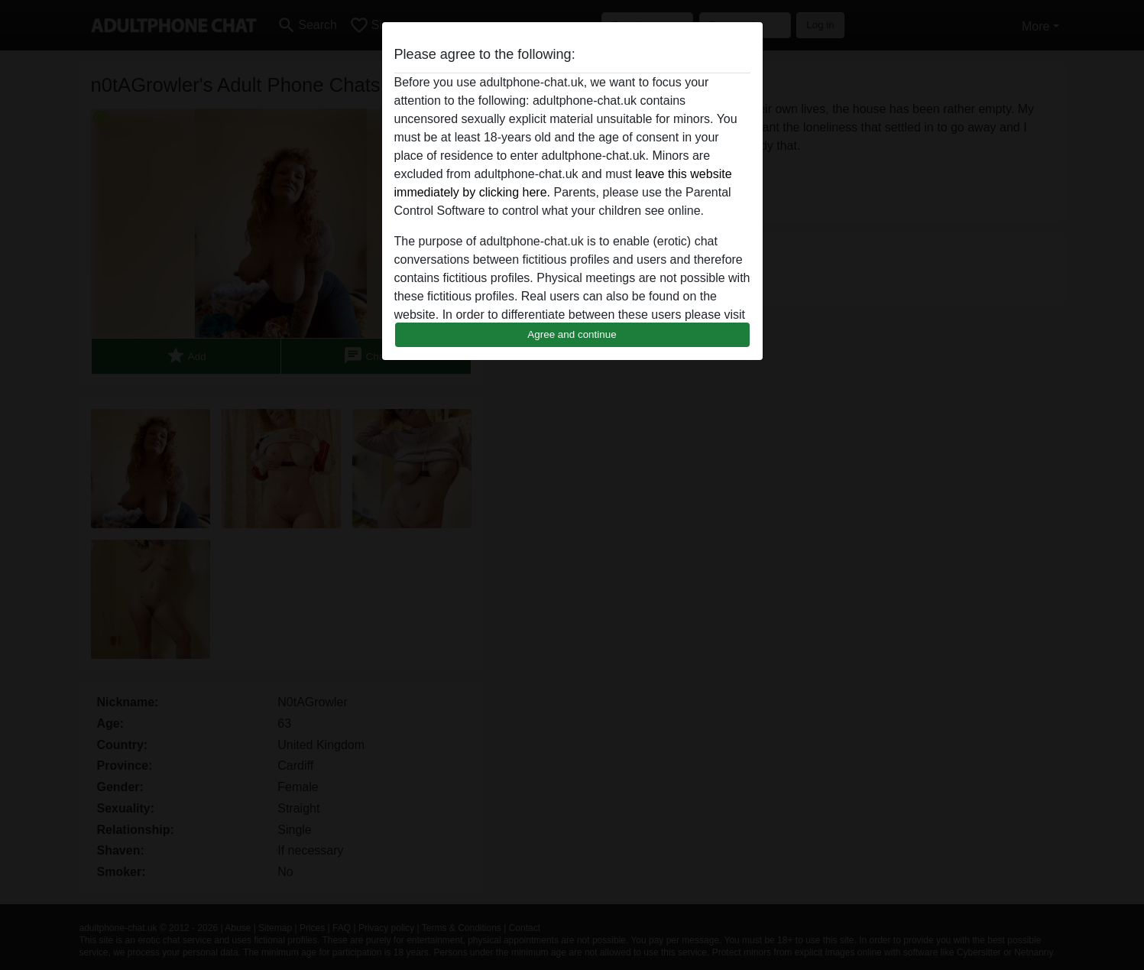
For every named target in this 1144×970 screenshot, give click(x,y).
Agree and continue (571, 334)
